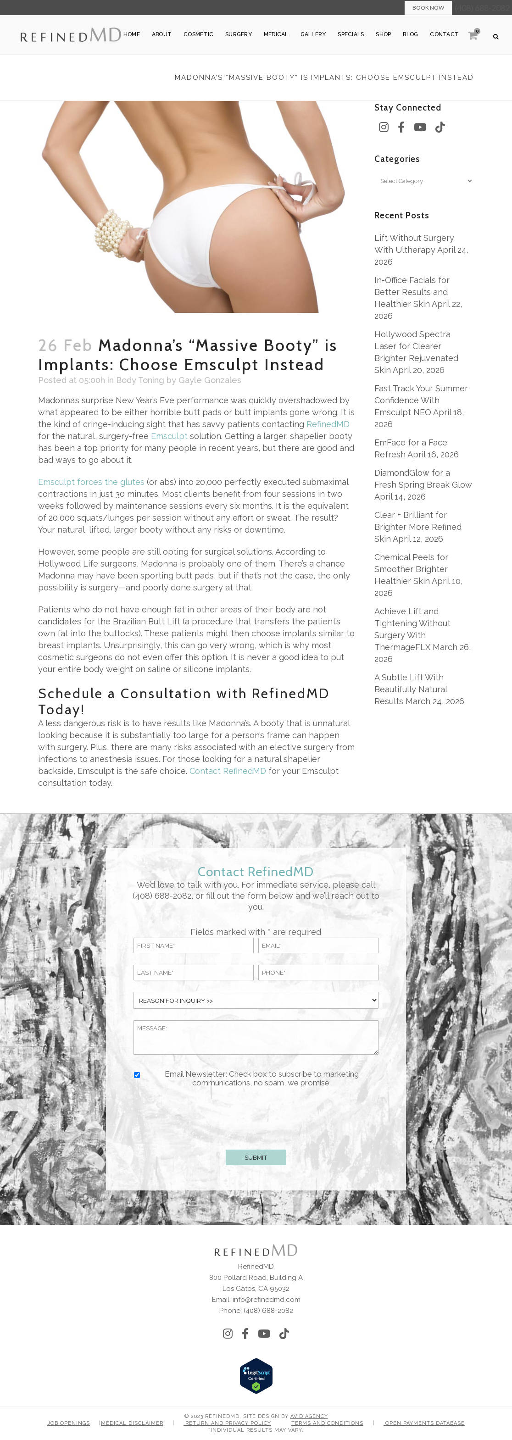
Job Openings (68, 1423)
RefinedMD (328, 424)
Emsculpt (169, 436)
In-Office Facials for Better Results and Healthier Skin (412, 292)
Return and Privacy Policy (227, 1423)
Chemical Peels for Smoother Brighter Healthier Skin (411, 569)
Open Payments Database (424, 1423)
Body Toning (140, 380)
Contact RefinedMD (227, 771)
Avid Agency (309, 1416)
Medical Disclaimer (132, 1423)
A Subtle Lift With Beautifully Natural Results (410, 689)
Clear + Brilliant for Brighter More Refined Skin (418, 527)
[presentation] (256, 1116)
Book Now (428, 7)
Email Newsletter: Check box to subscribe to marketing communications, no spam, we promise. (262, 1078)
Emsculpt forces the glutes (91, 482)
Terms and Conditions (327, 1423)
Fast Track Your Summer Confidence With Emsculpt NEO (421, 400)
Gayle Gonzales (209, 380)
